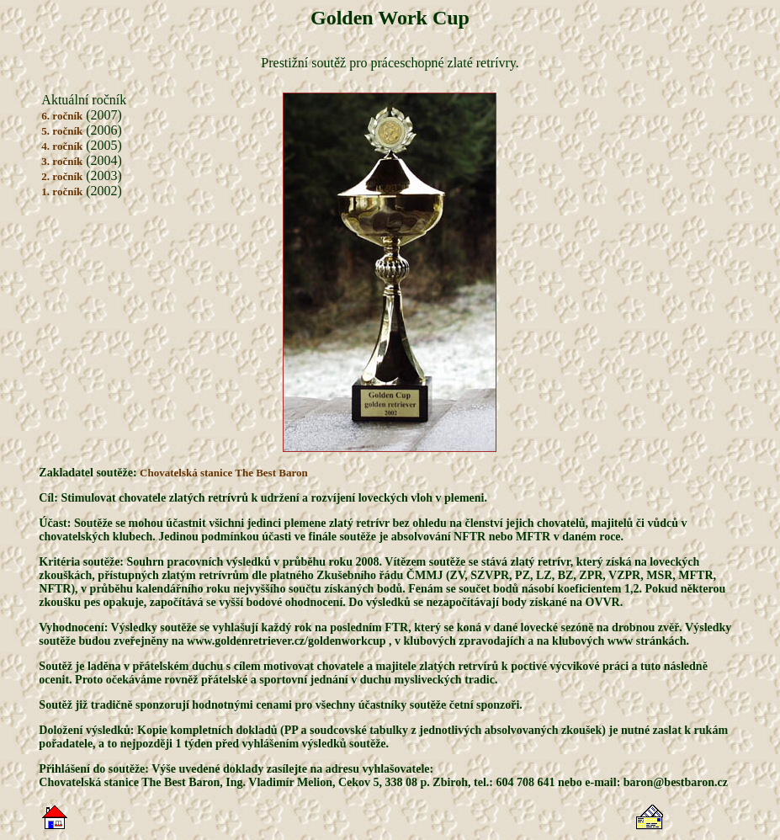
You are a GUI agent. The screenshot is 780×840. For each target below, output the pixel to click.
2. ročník (61, 176)
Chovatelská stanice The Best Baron (224, 472)
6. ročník (61, 115)
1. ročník (61, 191)
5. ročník (61, 131)
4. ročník (61, 146)
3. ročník (61, 161)
